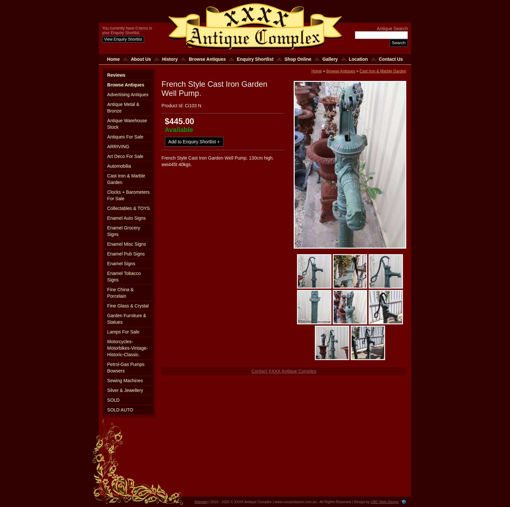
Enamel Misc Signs (126, 244)
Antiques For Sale (125, 136)
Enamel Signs (121, 263)
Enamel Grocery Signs (123, 231)
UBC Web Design (385, 502)
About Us (141, 59)
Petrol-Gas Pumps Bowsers (125, 367)
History (170, 59)
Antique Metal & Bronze (123, 107)
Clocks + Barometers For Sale (128, 195)
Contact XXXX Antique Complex (283, 371)
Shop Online (298, 59)
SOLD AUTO (120, 409)
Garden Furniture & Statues (126, 319)
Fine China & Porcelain (120, 293)
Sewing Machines (125, 380)
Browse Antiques (207, 59)
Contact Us (391, 59)
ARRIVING (118, 146)
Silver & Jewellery (125, 390)
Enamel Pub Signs (126, 253)
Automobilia (119, 166)
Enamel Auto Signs (126, 218)
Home (113, 59)
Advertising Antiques (128, 94)
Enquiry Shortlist (255, 59)
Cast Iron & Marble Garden (126, 179)
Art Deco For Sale (125, 156)
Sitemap (201, 502)
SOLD (113, 400)
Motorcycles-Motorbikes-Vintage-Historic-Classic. (127, 348)
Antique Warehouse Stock (127, 124)
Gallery (330, 59)
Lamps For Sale (123, 331)
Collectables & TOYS (128, 208)
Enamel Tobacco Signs (124, 276)
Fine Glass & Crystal (128, 305)
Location (358, 59)
